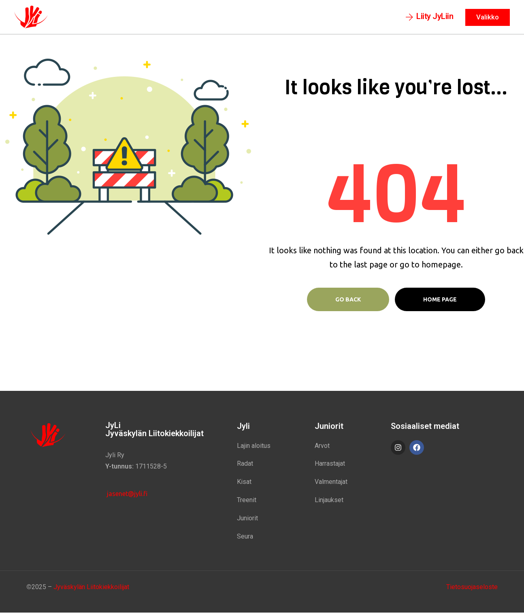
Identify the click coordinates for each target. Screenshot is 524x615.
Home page (440, 301)
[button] (430, 18)
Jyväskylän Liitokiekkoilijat (91, 589)
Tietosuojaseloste (472, 589)
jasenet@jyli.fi (126, 495)
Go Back (348, 301)
